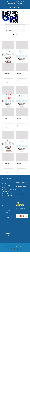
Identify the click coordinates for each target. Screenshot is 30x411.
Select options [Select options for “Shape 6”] (19, 126)
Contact (5, 202)
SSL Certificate (20, 208)
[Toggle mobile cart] (23, 12)
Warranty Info (8, 211)
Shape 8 (19, 73)
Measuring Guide (8, 228)
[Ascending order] (23, 26)
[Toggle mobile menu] (27, 12)
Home (18, 179)
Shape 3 (6, 73)
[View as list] (16, 34)
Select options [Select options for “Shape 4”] (19, 171)
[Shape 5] (8, 146)
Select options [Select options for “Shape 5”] (6, 171)
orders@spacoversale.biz (15, 3)
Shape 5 (6, 163)
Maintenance (20, 194)
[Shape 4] (22, 146)
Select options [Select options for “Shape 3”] (6, 81)
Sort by (8, 26)
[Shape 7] (8, 101)
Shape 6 (19, 118)
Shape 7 (6, 118)
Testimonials (9, 217)
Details (11, 81)
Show (10, 30)
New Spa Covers (21, 182)
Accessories (20, 190)
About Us (5, 206)
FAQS (7, 222)
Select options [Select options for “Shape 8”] (19, 81)
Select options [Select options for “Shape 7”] (6, 126)
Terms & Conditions (8, 235)
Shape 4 (19, 163)
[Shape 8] (22, 56)
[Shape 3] (8, 56)
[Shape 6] (22, 101)
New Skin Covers (21, 186)
